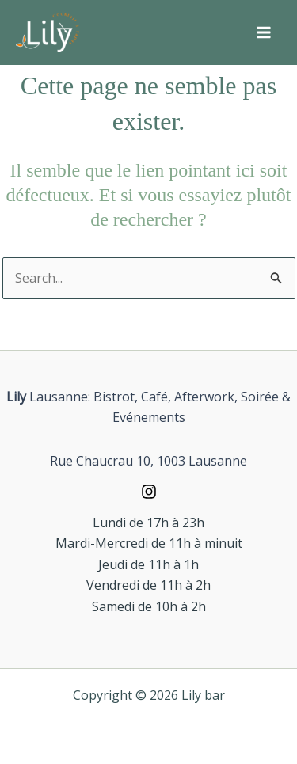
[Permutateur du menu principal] (263, 32)
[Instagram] (148, 492)
